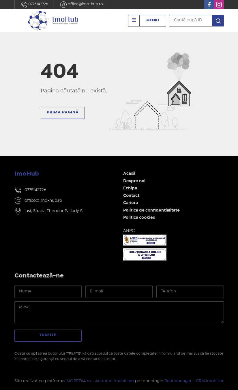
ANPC (129, 231)
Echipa (130, 188)
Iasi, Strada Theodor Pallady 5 (54, 211)
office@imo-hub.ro (81, 4)
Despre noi (134, 181)
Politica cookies (139, 217)
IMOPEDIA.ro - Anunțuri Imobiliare (99, 381)
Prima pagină (63, 112)
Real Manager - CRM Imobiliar (194, 381)
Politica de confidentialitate (151, 210)
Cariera (130, 203)
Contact (131, 195)
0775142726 (34, 4)
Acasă (129, 173)
